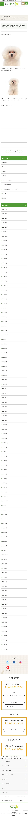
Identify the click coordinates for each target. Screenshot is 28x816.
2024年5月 (4, 312)
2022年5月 (4, 420)
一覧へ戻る (14, 151)
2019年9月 (4, 559)
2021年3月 (4, 483)
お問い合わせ (4, 792)
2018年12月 (4, 599)
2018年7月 (4, 622)
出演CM (4, 193)
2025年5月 (4, 258)
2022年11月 (4, 393)
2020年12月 (4, 496)
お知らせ (8, 34)
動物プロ (3, 68)
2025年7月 (4, 249)
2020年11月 (4, 501)
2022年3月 (4, 429)
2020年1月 (4, 545)
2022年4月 (4, 424)
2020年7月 (4, 518)
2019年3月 (4, 586)
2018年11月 (4, 604)
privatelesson (5, 162)
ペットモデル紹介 (5, 765)
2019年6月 (4, 572)
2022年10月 (4, 397)
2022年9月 (4, 402)
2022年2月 (4, 433)
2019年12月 (4, 550)
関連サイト (7, 796)
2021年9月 (4, 456)
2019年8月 (4, 563)
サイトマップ (21, 800)
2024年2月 (4, 325)
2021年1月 (4, 492)
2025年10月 (4, 236)
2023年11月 (4, 339)
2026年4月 (4, 209)
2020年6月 (4, 523)
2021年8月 (4, 460)
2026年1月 (4, 222)
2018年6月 (4, 626)
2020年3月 (4, 536)
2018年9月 (4, 613)
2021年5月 (4, 474)
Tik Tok (3, 166)
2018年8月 (4, 617)
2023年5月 (4, 366)
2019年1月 (4, 595)
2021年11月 (4, 447)
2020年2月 (4, 541)
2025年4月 (4, 263)
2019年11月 (4, 554)
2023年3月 (4, 375)
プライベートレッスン (7, 180)
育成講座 (4, 198)
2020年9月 (4, 510)
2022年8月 (4, 406)
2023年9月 (4, 348)
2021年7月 (4, 465)
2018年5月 (4, 631)
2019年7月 (4, 568)
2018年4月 (4, 635)
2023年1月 (4, 384)
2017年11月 (4, 649)
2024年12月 (4, 281)
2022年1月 (4, 438)
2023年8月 (4, 352)
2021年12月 (4, 442)
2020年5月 (4, 527)
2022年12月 (4, 388)
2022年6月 (4, 415)
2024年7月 (4, 303)
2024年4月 (4, 317)
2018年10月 (4, 608)
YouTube (4, 171)
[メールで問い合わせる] (23, 4)
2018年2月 (4, 644)
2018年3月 (4, 640)
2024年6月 (4, 308)
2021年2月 (4, 487)
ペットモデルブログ (6, 184)
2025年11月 (4, 231)
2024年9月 (4, 294)
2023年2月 (4, 379)
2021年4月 (4, 478)
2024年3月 (4, 321)
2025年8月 (4, 245)
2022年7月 (4, 411)
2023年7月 (4, 357)
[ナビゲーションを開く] (2, 4)
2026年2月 (4, 218)
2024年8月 (4, 299)
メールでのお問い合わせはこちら (14, 695)
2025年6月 (4, 254)
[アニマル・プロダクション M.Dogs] (14, 807)
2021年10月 (4, 451)
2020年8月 (4, 514)
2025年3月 (4, 267)
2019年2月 (4, 590)
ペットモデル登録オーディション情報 (10, 189)
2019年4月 (4, 581)
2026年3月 (4, 213)
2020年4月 (4, 532)
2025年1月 (4, 276)
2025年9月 (4, 240)
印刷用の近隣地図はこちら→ (14, 706)
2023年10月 (4, 343)
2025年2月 (4, 272)
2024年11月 (4, 285)
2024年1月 (4, 330)
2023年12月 (4, 334)
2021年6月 (4, 469)
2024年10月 (4, 290)
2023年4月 (4, 370)
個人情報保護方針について (7, 800)
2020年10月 (4, 505)
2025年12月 (4, 227)
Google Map (14, 702)
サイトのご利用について (21, 796)
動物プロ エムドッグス (6, 105)
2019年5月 (4, 577)
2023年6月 (4, 361)
